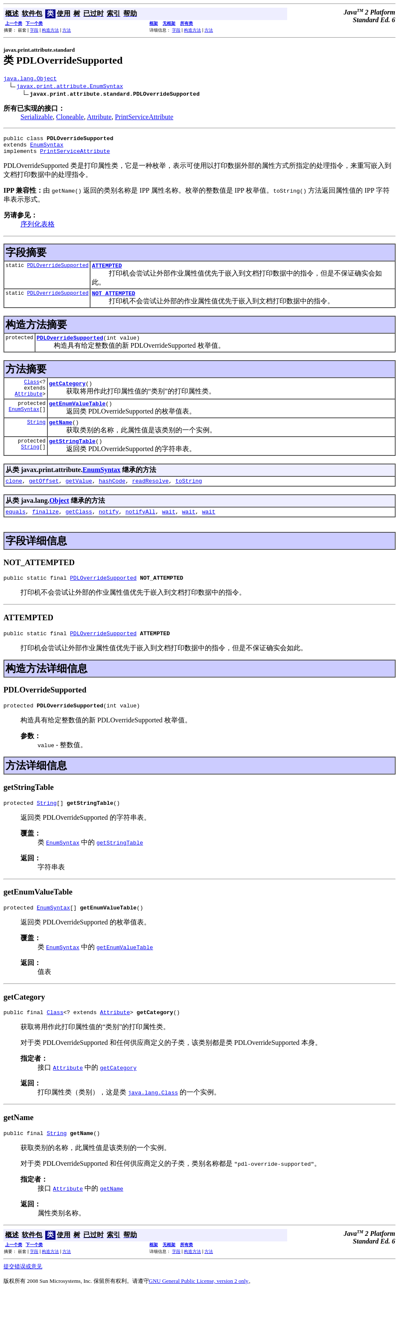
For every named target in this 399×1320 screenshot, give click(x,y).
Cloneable (70, 118)
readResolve (150, 498)
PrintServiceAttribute (144, 118)
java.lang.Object (30, 79)
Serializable (36, 118)
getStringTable (72, 457)
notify (109, 530)
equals (16, 530)
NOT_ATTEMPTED (113, 301)
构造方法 (50, 30)
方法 (66, 30)
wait (168, 530)
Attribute (99, 118)
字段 (34, 30)
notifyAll (140, 530)
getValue (78, 498)
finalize (45, 530)
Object (59, 518)
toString (188, 498)
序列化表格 (37, 229)
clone (14, 498)
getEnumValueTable (77, 417)
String (36, 437)
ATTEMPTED (107, 272)
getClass (78, 530)
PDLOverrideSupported (57, 271)
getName (61, 437)
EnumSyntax (46, 148)
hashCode (112, 498)
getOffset (44, 498)
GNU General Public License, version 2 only (199, 1309)
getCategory (67, 395)
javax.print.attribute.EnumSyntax (70, 87)
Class (31, 392)
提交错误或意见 (22, 1294)
